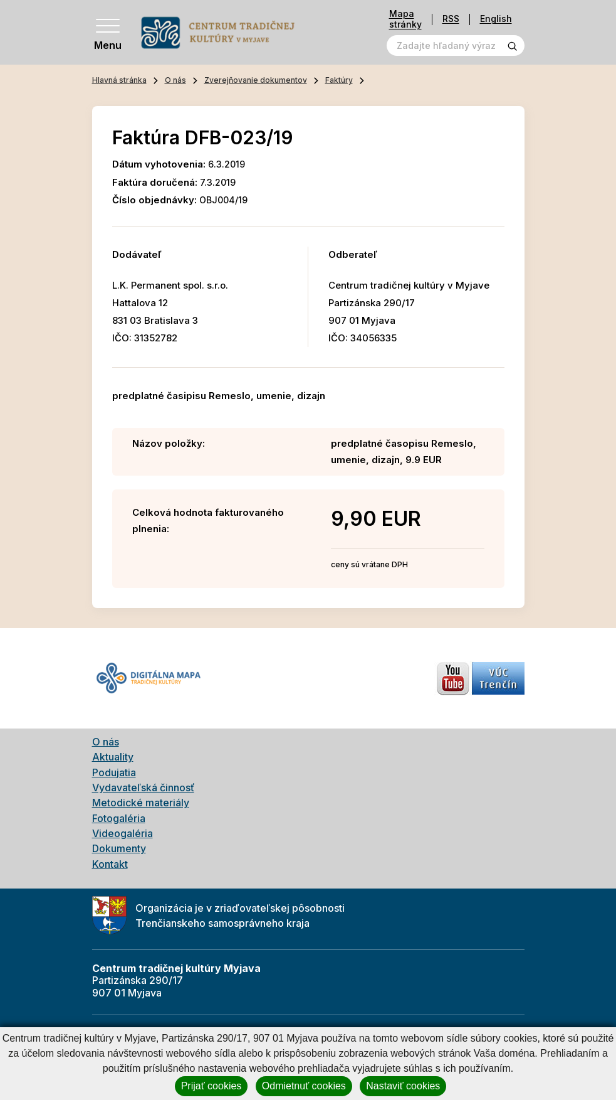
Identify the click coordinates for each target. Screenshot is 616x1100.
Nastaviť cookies (403, 1086)
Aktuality (112, 756)
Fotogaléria (118, 818)
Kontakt (110, 864)
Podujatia (114, 772)
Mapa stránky (405, 19)
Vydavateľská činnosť (143, 787)
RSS (450, 19)
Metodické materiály (140, 802)
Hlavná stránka (119, 80)
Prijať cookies (211, 1086)
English (496, 19)
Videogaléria (122, 833)
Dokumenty (119, 848)
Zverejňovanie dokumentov (255, 80)
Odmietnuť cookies (304, 1086)
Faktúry (339, 80)
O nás (175, 80)
